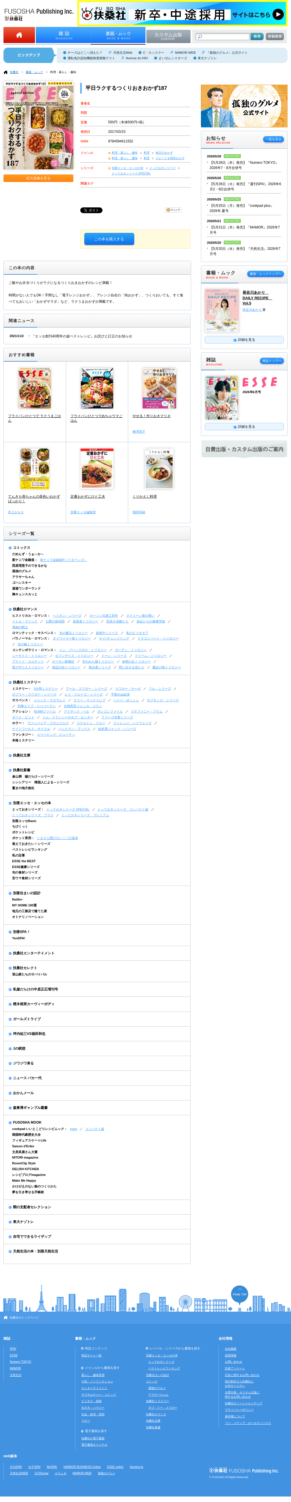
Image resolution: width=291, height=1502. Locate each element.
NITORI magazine (25, 1157)
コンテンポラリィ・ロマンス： (34, 650)
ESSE (14, 1355)
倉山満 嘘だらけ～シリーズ (32, 776)
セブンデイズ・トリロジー (74, 655)
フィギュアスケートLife (29, 1140)
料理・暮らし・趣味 (63, 72)
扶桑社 (14, 72)
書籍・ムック (34, 72)
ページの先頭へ (239, 1295)
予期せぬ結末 (120, 694)
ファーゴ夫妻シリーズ (117, 717)
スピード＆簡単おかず (170, 158)
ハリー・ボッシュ (126, 700)
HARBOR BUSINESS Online (82, 1466)
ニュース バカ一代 (27, 1078)
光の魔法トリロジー (73, 633)
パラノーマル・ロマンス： (31, 638)
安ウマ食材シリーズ (26, 878)
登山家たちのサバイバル (29, 974)
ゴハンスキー (21, 582)
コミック (152, 1381)
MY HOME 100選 (24, 905)
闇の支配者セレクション (32, 1207)
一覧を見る (273, 139)
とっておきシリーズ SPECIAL (131, 173)
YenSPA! (18, 938)
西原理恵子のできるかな (29, 565)
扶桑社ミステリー (27, 682)
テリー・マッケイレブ (89, 700)
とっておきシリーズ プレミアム (85, 815)
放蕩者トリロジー (85, 621)
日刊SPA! (16, 1466)
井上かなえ (16, 512)
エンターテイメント (94, 1388)
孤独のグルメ (21, 571)
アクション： (21, 711)
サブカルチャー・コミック (98, 1394)
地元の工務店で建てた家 (29, 911)
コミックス (21, 548)
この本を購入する (109, 239)
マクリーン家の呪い (140, 615)
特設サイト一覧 (91, 1355)
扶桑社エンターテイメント (34, 953)
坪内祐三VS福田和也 (29, 1034)
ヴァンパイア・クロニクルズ (48, 723)
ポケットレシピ (23, 832)
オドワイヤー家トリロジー (72, 638)
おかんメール (23, 1093)
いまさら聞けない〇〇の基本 (57, 838)
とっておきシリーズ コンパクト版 (123, 809)
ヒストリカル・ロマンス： (31, 615)
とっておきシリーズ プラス (32, 815)
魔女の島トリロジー (166, 667)
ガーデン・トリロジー (131, 650)
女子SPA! (34, 1466)
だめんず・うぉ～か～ (28, 554)
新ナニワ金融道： (25, 560)
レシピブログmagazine (29, 1174)
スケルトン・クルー (91, 723)
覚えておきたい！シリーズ (31, 843)
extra (73, 1129)
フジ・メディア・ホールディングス (248, 1423)
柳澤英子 (139, 431)
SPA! (13, 1348)
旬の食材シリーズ (25, 872)
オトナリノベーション (28, 917)
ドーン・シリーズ (114, 655)
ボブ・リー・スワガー (162, 1407)
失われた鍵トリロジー (98, 661)
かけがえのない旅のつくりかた (34, 1186)
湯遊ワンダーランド (26, 588)
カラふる (60, 1473)
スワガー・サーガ (128, 688)
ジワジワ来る (23, 1063)
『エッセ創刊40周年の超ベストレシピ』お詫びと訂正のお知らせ (81, 336)
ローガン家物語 (63, 661)
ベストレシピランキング (29, 849)
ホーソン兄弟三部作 (103, 615)
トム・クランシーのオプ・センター (67, 717)
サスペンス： (21, 700)
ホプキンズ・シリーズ (163, 700)
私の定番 (18, 855)
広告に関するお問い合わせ (242, 1375)
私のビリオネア (137, 633)
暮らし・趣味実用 (93, 1375)
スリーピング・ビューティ (56, 734)
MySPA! (52, 1466)
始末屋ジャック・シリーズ (117, 728)
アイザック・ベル (76, 711)
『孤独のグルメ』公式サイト (227, 52)
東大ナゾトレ (207, 58)
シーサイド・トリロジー (29, 655)
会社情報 (225, 1338)
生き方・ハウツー (93, 1407)
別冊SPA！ (21, 932)
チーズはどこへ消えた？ (85, 52)
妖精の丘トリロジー (136, 661)
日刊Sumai (41, 1473)
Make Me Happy (24, 1180)
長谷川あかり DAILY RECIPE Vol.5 (257, 297)
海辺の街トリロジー (66, 667)
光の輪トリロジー (30, 644)
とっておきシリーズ (163, 168)
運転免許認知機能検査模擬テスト (91, 58)
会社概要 (230, 1348)
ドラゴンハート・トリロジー (158, 638)
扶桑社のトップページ (24, 1317)
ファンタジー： (23, 734)
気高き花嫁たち (117, 621)
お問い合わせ (233, 1361)
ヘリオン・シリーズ (67, 615)
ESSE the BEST (24, 861)
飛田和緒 (139, 512)
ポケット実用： (23, 838)
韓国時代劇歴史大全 (26, 1134)
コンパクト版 (94, 1129)
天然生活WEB (19, 1473)
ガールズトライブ (27, 1019)
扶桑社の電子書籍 (93, 1438)
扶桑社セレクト (25, 968)
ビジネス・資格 (91, 1401)
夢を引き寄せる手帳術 (28, 1192)
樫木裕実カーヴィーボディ (34, 1004)
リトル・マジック (25, 621)
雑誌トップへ (271, 361)
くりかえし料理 (145, 497)
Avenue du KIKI (137, 58)
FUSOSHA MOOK (27, 1122)
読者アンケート (235, 1368)
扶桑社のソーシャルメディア (243, 1403)
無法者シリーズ (100, 667)
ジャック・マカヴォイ (50, 700)
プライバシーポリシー (239, 1409)
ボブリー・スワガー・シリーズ (34, 694)
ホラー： (18, 723)
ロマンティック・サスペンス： (34, 633)
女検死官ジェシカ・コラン (83, 706)
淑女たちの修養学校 (151, 621)
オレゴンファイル (110, 711)
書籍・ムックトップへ (265, 274)
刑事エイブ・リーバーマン (37, 706)
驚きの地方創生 (23, 788)
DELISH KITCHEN (25, 1169)
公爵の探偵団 (55, 621)
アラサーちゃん (23, 577)
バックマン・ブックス (74, 728)
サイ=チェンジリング (114, 638)
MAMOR (15, 1368)
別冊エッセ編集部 (83, 512)
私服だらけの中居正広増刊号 (35, 989)
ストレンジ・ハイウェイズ (132, 723)
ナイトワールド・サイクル (31, 728)
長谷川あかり (252, 309)
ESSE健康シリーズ (26, 867)
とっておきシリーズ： (28, 809)
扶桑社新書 (21, 770)
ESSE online (115, 1466)
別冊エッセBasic (24, 821)
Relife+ (17, 899)
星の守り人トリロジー (28, 667)
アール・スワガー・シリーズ (86, 688)
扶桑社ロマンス (25, 609)
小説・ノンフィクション (97, 1381)
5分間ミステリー (46, 688)
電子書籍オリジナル (94, 1444)
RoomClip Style (24, 1163)
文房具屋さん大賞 (25, 1152)
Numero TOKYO (20, 1361)
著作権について (235, 1416)
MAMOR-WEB (185, 52)
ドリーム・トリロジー (151, 655)
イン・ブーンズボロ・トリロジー (83, 650)
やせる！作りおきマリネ (152, 416)
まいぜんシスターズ (172, 58)
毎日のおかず (164, 152)
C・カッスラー (153, 52)
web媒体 (10, 1456)
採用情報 (230, 1355)
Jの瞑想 (19, 1048)
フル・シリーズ (160, 688)
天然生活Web (122, 52)
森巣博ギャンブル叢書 (30, 1108)
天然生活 (15, 1375)
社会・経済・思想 (93, 1414)
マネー (85, 1420)
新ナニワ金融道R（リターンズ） (63, 560)
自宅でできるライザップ (32, 1237)
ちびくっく (20, 826)
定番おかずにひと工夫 (87, 497)
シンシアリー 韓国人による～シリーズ (40, 782)
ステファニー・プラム (147, 711)
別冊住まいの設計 (27, 893)
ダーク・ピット (23, 717)
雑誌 (6, 1338)
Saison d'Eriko (23, 1146)
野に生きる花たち (131, 667)
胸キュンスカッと (25, 594)
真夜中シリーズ (107, 633)
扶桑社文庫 (21, 755)
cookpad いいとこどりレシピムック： (39, 1129)
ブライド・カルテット (28, 661)
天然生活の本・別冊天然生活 (35, 1251)
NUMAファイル (45, 711)
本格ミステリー (23, 740)
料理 (147, 152)
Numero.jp (136, 1466)
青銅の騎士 (20, 627)
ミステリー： (21, 688)
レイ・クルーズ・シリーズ (84, 694)
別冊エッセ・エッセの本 (127, 168)
